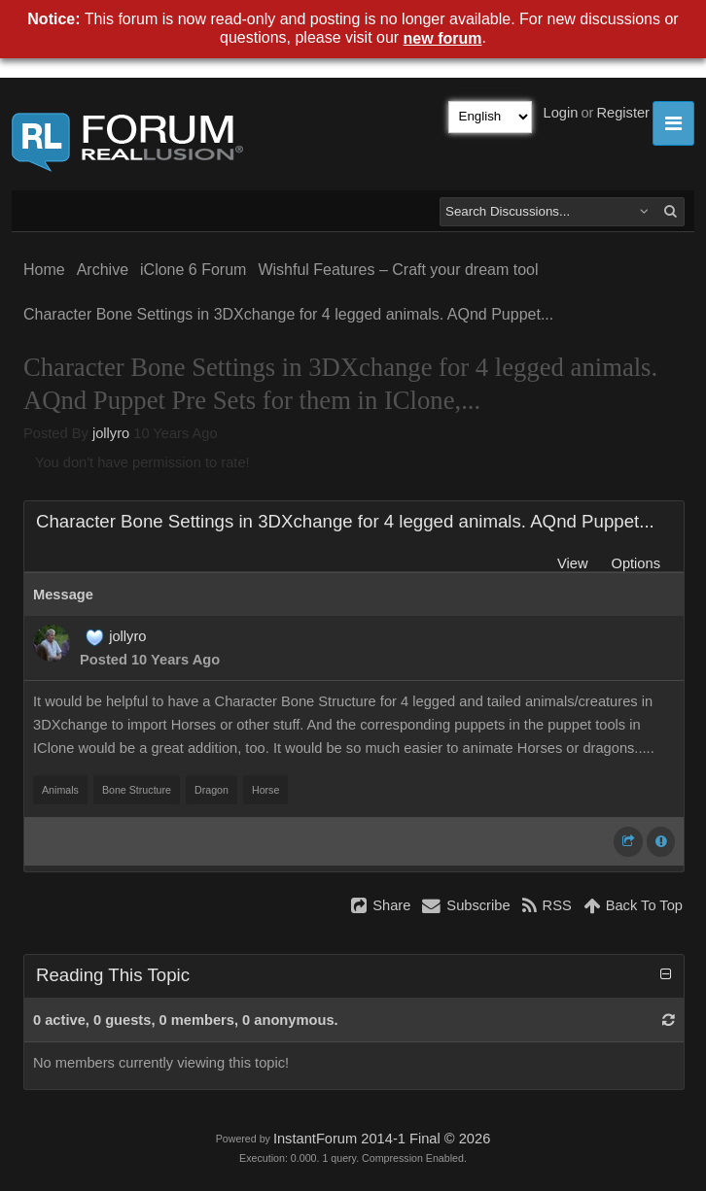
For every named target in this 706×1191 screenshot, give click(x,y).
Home (44, 269)
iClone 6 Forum (193, 269)
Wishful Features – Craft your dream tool (398, 269)
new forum (443, 38)
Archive (102, 269)
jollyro (110, 433)
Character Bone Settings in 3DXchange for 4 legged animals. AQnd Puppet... (288, 314)
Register (623, 112)
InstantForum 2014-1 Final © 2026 (381, 1138)
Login (561, 112)
